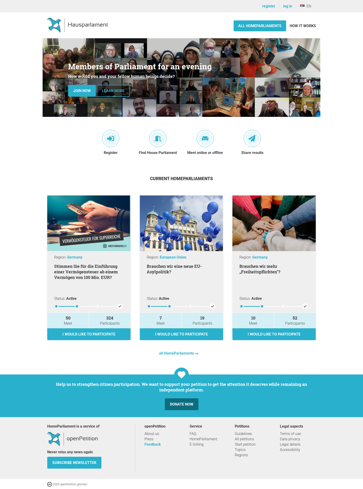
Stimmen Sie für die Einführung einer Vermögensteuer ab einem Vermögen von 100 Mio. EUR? (86, 271)
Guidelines (243, 433)
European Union (173, 257)
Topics (240, 449)
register (268, 6)
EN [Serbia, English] (305, 6)
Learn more (113, 91)
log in (287, 6)
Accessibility (290, 449)
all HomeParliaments (177, 353)
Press (148, 439)
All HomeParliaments (260, 26)
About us (151, 433)
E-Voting (196, 444)
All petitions (244, 439)
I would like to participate (89, 334)
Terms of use (290, 433)
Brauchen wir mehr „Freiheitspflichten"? (259, 269)
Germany (74, 257)
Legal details (290, 444)
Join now (82, 91)
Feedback (152, 444)
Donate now (181, 404)
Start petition (245, 444)
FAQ (193, 433)
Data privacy (290, 439)
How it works (303, 26)
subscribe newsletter (74, 462)
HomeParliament (203, 439)
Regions (241, 455)
